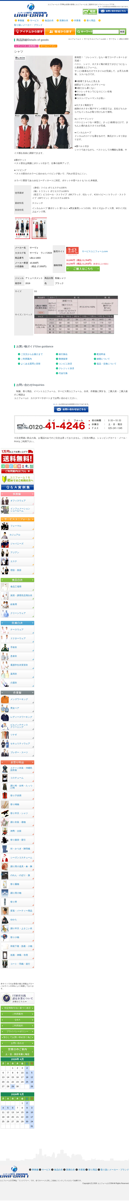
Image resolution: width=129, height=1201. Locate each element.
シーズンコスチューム (21, 857)
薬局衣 (13, 674)
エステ (13, 561)
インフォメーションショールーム (20, 509)
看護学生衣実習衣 (19, 665)
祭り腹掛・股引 (18, 840)
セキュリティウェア (20, 743)
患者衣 (13, 656)
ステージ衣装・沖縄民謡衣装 (21, 769)
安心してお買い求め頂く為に (17, 1037)
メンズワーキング (19, 699)
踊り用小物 (15, 893)
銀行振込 (63, 354)
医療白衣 (63, 20)
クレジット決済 (66, 368)
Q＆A (17, 1019)
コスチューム (17, 778)
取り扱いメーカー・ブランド (28, 25)
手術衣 (13, 647)
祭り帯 (13, 902)
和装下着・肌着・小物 (21, 946)
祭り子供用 (15, 795)
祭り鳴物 (14, 804)
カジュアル (14, 534)
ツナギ (13, 734)
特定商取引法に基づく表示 (17, 1008)
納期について (103, 359)
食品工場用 (15, 586)
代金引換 (63, 373)
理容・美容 (15, 570)
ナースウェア (17, 629)
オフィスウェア (18, 500)
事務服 (21, 20)
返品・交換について (106, 363)
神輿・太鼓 (15, 831)
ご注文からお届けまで (32, 354)
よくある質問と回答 (30, 363)
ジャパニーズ (17, 543)
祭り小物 (14, 937)
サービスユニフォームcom (94, 251)
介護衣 (13, 682)
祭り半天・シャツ (19, 813)
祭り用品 (91, 20)
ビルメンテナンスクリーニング (19, 726)
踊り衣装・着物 (18, 822)
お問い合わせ (17, 1043)
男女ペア (14, 708)
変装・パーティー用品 (21, 910)
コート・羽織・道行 (20, 964)
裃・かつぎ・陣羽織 (20, 848)
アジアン (14, 552)
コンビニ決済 (65, 363)
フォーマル (15, 526)
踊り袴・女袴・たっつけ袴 (21, 786)
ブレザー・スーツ (19, 752)
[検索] (105, 32)
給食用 (13, 604)
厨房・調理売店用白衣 (21, 595)
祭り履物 (14, 884)
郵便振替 (63, 359)
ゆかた (13, 919)
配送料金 (101, 354)
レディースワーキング (21, 717)
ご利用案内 (26, 359)
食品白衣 (49, 20)
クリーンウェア (18, 613)
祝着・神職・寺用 (19, 955)
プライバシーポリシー (17, 1031)
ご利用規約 (17, 1025)
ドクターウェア (18, 638)
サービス (34, 20)
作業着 (77, 20)
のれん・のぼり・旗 (20, 875)
